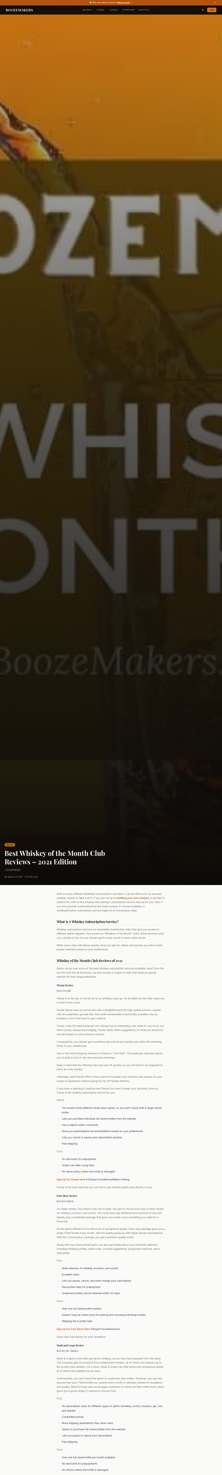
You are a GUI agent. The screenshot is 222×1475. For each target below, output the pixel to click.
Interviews (129, 10)
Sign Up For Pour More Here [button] (74, 1329)
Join (211, 10)
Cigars (114, 10)
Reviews (88, 10)
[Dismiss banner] (214, 2)
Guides (101, 10)
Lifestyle (144, 10)
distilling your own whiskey (133, 898)
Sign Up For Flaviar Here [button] (71, 1179)
